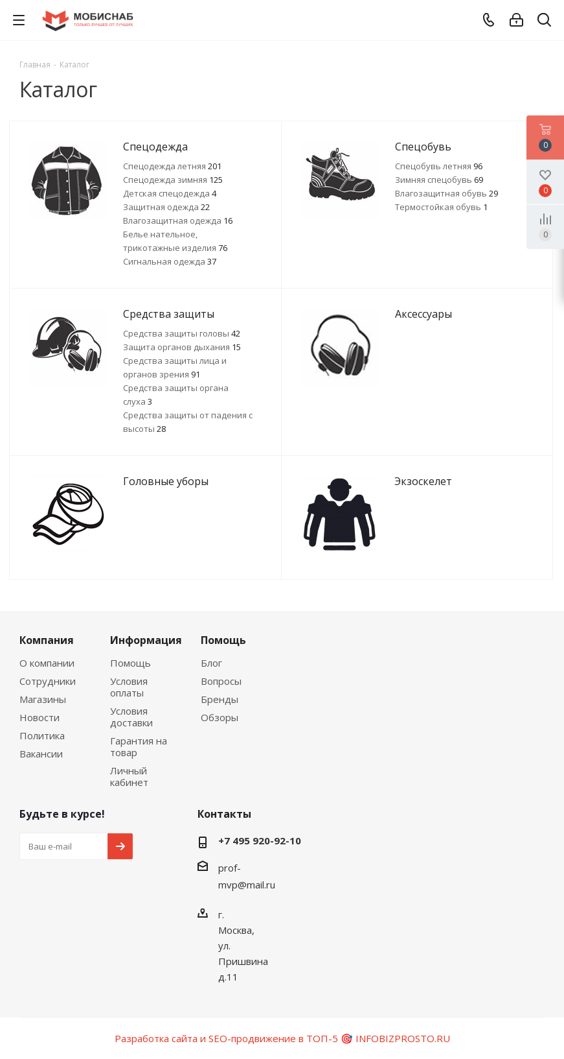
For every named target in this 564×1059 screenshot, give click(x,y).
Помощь (130, 662)
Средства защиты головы (181, 333)
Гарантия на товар (138, 746)
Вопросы (221, 680)
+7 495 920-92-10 (259, 840)
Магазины (42, 699)
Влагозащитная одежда (177, 220)
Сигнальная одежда (169, 261)
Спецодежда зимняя (173, 179)
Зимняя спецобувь (439, 179)
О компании (46, 662)
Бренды (219, 699)
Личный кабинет (129, 776)
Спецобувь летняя (438, 166)
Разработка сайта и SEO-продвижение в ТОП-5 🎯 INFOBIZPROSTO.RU (282, 1038)
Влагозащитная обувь (446, 193)
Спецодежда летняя (172, 166)
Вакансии (41, 753)
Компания (46, 640)
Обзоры (219, 717)
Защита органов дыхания (182, 347)
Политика (42, 735)
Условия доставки (131, 716)
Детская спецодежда (169, 193)
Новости (39, 717)
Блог (211, 662)
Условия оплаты (129, 686)
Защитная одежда (166, 207)
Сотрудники (47, 680)
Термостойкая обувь (441, 207)
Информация (146, 640)
